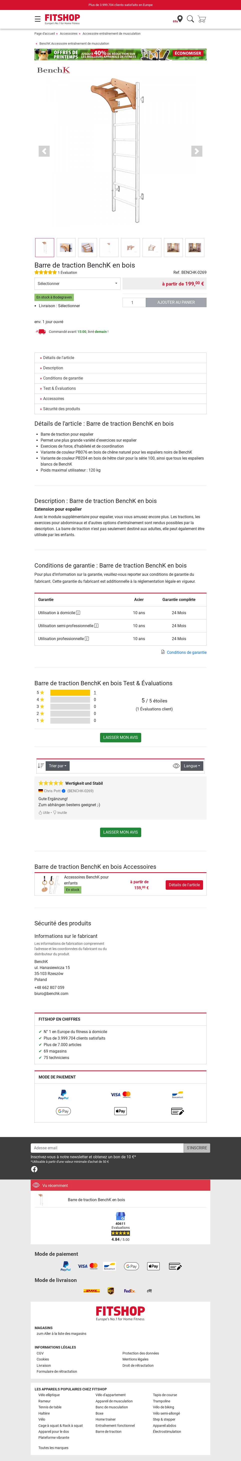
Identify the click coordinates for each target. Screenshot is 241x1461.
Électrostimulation (167, 1432)
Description (53, 368)
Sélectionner (48, 283)
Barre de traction (108, 1432)
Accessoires (69, 33)
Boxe (99, 1413)
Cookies (43, 1359)
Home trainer (106, 1419)
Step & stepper (164, 1419)
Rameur (44, 1401)
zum (61, 1334)
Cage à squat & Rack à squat (60, 1426)
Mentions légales (135, 1359)
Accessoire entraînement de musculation (111, 33)
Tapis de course (165, 1395)
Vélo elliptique (49, 1395)
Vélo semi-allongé (166, 1413)
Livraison (44, 1366)
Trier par (56, 766)
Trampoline (161, 1401)
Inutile (60, 813)
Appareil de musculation (114, 1401)
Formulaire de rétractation (57, 1371)
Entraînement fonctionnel (115, 1426)
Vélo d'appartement (111, 1395)
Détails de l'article (58, 357)
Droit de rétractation (138, 1366)
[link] (63, 1094)
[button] (44, 151)
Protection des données (140, 1353)
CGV (40, 1353)
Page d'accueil (44, 33)
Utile (44, 813)
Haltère (44, 1413)
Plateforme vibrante (53, 1438)
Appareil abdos (164, 1426)
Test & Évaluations (59, 388)
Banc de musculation (112, 1407)
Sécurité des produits (61, 408)
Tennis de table (49, 1407)
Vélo (41, 1419)
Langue (190, 766)
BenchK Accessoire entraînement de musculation (74, 43)
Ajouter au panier (176, 302)
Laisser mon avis (120, 737)
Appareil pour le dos (53, 1432)
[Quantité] (134, 302)
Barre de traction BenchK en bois (96, 1199)
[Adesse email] (107, 1148)
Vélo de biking (163, 1407)
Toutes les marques (53, 1448)
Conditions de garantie (63, 378)
